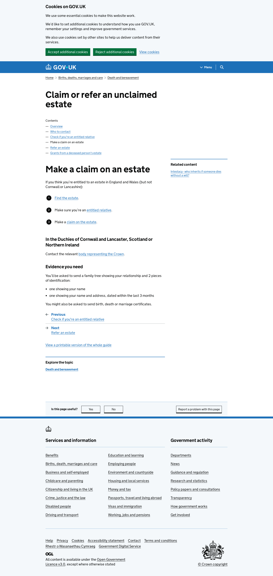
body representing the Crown (101, 254)
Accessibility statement (106, 540)
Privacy (62, 540)
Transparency (181, 498)
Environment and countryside (130, 472)
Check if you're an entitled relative (72, 137)
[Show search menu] (222, 67)
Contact (134, 540)
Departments (181, 455)
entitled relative (99, 210)
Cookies (78, 540)
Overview (56, 126)
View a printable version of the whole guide (78, 345)
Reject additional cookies (114, 52)
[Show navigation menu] (206, 67)
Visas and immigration (125, 506)
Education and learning (126, 455)
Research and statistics (189, 481)
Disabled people (58, 506)
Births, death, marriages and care (71, 464)
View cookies (149, 52)
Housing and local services (128, 481)
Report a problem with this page (199, 409)
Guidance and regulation (190, 472)
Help (49, 540)
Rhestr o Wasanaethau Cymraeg (70, 546)
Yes (94, 409)
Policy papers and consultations (195, 489)
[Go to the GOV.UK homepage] (61, 67)
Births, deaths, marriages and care (80, 77)
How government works (189, 506)
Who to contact (60, 131)
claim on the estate (81, 222)
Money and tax (119, 489)
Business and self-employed (67, 472)
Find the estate (66, 198)
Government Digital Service (120, 546)
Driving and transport (62, 515)
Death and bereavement (123, 77)
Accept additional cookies (68, 52)
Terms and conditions (160, 540)
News (175, 464)
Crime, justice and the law (66, 498)
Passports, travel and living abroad (135, 498)
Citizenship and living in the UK (69, 489)
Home (49, 77)
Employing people (122, 464)
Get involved (180, 515)
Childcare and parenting (64, 481)
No (117, 409)
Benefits (52, 455)
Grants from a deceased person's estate (75, 153)
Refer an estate (60, 147)
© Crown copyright (213, 564)
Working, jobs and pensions (129, 515)
